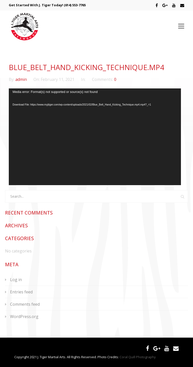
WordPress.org (24, 316)
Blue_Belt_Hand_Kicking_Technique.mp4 (86, 67)
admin (21, 79)
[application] (95, 136)
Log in (16, 279)
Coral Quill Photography (138, 357)
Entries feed (21, 292)
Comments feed (25, 304)
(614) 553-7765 (75, 5)
